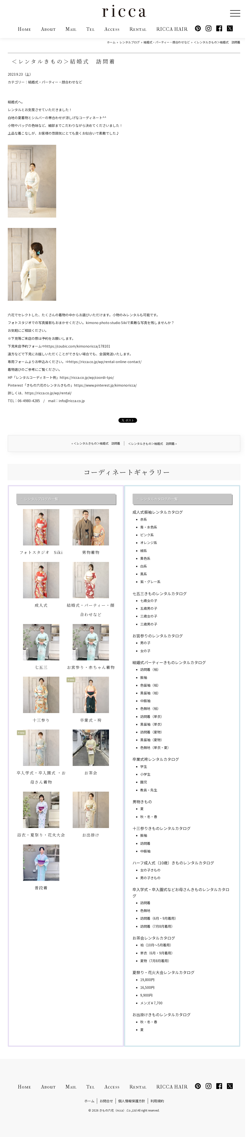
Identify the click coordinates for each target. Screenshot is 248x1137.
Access (112, 29)
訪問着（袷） (150, 669)
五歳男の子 (148, 608)
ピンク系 (147, 534)
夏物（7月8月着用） (155, 960)
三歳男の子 (148, 624)
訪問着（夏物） (152, 732)
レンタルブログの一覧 (41, 498)
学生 (143, 766)
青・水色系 (148, 527)
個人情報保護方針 (131, 1100)
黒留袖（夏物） (152, 739)
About (48, 29)
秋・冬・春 (148, 816)
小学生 (145, 774)
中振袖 (145, 700)
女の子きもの (150, 870)
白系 (143, 566)
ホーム (89, 1100)
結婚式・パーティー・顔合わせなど (55, 82)
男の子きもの (150, 877)
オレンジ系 (148, 542)
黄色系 (145, 558)
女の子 (145, 650)
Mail (71, 29)
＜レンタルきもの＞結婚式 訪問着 (95, 443)
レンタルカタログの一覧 (159, 498)
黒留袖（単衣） (152, 724)
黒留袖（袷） (150, 692)
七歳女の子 (148, 600)
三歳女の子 (148, 616)
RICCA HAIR (172, 29)
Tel (90, 29)
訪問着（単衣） (152, 716)
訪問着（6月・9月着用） (159, 918)
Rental (138, 29)
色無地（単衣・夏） (155, 747)
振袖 (143, 677)
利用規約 (157, 1100)
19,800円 (147, 979)
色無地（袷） (150, 708)
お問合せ (106, 1100)
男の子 (145, 642)
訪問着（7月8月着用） (157, 926)
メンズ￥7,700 (151, 1002)
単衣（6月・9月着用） (157, 952)
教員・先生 (148, 790)
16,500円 (147, 987)
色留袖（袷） (150, 685)
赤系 (143, 519)
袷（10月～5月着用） (156, 944)
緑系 (143, 550)
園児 (143, 782)
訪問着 (145, 843)
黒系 (143, 573)
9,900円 (146, 995)
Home (24, 29)
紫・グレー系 (150, 581)
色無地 (145, 910)
